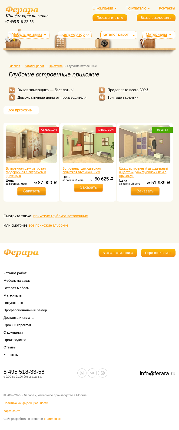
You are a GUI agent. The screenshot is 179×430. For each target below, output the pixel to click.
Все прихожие (20, 110)
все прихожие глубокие (48, 225)
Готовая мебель (16, 288)
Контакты (167, 8)
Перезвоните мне (110, 17)
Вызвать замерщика (156, 17)
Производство (14, 340)
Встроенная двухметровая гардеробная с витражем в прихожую (26, 172)
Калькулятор (73, 34)
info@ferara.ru (158, 373)
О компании (103, 8)
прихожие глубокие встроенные (60, 216)
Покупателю (136, 8)
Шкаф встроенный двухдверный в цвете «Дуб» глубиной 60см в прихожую (143, 172)
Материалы (156, 34)
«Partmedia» (52, 419)
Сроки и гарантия (17, 325)
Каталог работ (116, 34)
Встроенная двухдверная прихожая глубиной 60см (82, 170)
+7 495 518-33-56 (19, 21)
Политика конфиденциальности (25, 403)
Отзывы (9, 347)
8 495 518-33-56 (23, 372)
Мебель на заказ (27, 34)
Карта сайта (11, 411)
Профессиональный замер (25, 310)
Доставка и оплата (18, 317)
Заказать (31, 191)
